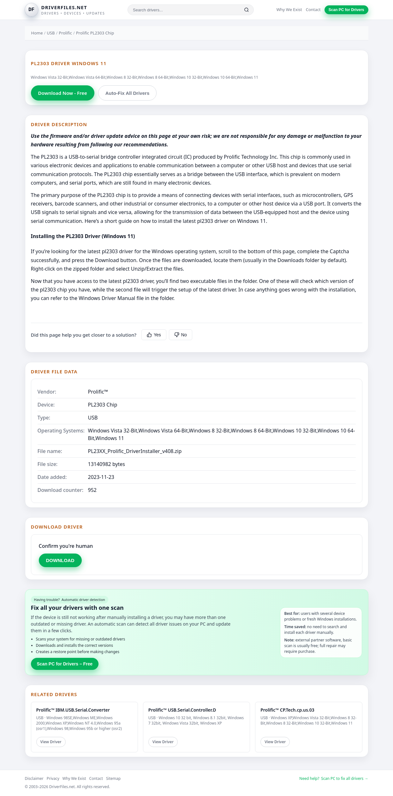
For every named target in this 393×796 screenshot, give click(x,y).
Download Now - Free (62, 93)
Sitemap (113, 778)
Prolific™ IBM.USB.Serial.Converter (73, 710)
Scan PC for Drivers (346, 10)
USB (51, 33)
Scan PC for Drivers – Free (65, 663)
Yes (154, 334)
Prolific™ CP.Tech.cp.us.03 (287, 710)
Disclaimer (34, 778)
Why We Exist (289, 9)
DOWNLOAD (60, 560)
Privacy (53, 778)
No (180, 334)
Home (37, 33)
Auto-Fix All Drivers (127, 93)
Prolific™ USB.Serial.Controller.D (182, 710)
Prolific (65, 33)
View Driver (51, 741)
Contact (313, 9)
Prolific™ (98, 391)
